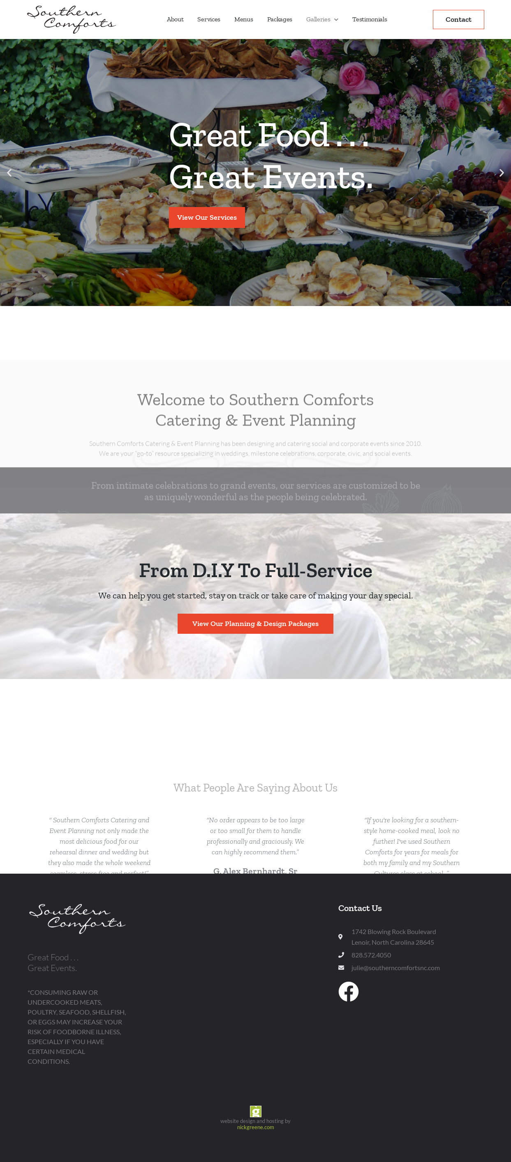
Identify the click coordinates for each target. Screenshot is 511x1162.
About (175, 19)
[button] (9, 172)
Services (208, 19)
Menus (243, 19)
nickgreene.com (255, 1127)
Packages (280, 19)
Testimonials (369, 19)
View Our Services (207, 217)
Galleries (322, 19)
